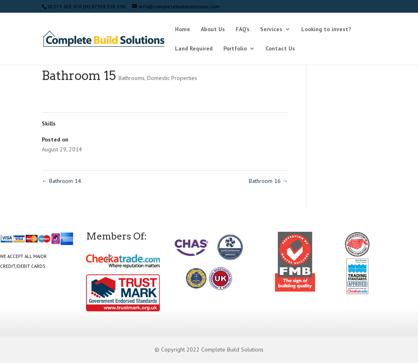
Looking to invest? (326, 29)
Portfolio (235, 49)
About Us (213, 29)
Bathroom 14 (61, 181)
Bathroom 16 (268, 181)
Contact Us (280, 49)
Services (271, 29)
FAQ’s (243, 29)
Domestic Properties (172, 78)
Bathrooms (131, 78)
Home (182, 29)
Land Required (194, 49)
